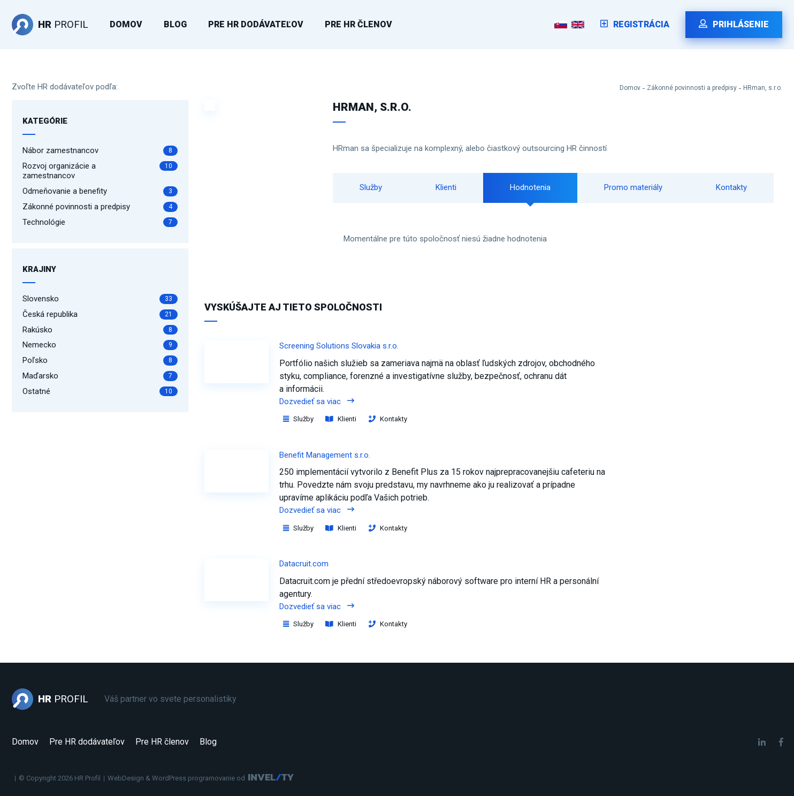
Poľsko (100, 360)
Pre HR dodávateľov (255, 24)
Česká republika (100, 314)
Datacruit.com (304, 563)
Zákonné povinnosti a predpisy (692, 88)
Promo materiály (633, 187)
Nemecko (100, 345)
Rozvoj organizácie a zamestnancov (100, 171)
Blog (175, 24)
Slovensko (100, 299)
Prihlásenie (734, 24)
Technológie (100, 222)
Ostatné (100, 391)
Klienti (446, 187)
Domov (126, 24)
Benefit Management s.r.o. (324, 455)
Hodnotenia (530, 187)
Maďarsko (100, 376)
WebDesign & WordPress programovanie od (176, 778)
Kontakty (731, 187)
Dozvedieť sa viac (316, 401)
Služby (371, 187)
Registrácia (634, 24)
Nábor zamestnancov (100, 151)
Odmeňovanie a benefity (100, 191)
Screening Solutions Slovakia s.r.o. (339, 346)
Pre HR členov (358, 24)
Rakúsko (100, 330)
